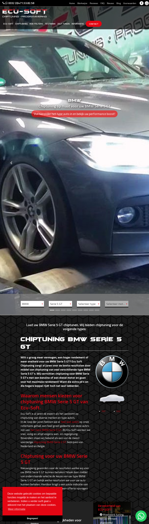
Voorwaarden (129, 3)
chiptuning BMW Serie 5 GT (50, 442)
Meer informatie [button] (16, 509)
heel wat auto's (70, 422)
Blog (119, 3)
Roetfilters (36, 23)
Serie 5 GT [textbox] (56, 304)
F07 (103, 412)
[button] (11, 157)
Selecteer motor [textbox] (116, 304)
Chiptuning (21, 23)
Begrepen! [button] (32, 518)
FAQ (102, 3)
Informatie (78, 23)
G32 (118, 412)
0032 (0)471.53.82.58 (18, 3)
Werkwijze (82, 3)
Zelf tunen (63, 23)
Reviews (94, 3)
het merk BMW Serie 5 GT (46, 430)
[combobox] (32, 304)
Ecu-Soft (8, 23)
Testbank (50, 23)
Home (72, 3)
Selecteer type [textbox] (87, 304)
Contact (93, 23)
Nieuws (110, 3)
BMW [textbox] (25, 304)
